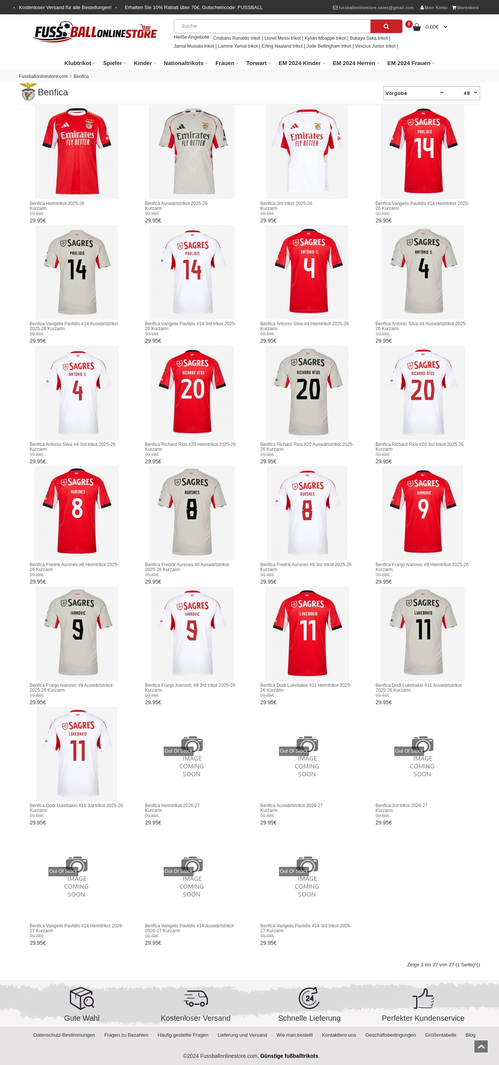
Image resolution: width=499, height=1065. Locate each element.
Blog (471, 1035)
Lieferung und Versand (242, 1035)
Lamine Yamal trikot (238, 46)
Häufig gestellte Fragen (183, 1035)
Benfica (81, 76)
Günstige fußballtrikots (289, 1056)
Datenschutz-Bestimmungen (64, 1035)
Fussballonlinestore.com (43, 76)
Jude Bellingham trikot (329, 46)
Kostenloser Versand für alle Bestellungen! (65, 7)
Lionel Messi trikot (282, 38)
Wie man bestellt (294, 1035)
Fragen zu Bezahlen (126, 1035)
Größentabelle (440, 1035)
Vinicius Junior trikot (375, 46)
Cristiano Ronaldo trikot (236, 38)
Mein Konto (434, 7)
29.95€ (38, 220)
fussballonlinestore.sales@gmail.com (373, 7)
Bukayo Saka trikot (368, 38)
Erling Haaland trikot (282, 46)
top (481, 1048)
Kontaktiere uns (339, 1035)
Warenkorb (465, 7)
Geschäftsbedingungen (391, 1035)
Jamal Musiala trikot (194, 46)
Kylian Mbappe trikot (325, 38)
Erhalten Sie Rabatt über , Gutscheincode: (194, 7)
